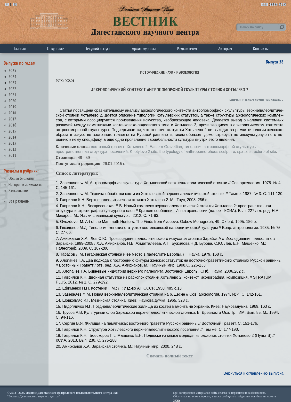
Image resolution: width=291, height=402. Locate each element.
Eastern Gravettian (166, 147)
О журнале (55, 48)
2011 (12, 155)
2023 (12, 82)
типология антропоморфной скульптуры (220, 147)
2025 (12, 70)
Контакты (260, 48)
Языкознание (18, 190)
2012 (12, 149)
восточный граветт (107, 147)
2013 (12, 143)
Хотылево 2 (137, 147)
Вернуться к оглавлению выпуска (253, 373)
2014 (12, 137)
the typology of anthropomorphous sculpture (197, 152)
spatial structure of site (256, 152)
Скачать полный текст (169, 355)
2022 (12, 88)
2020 (12, 100)
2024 (12, 76)
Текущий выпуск (98, 48)
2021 (12, 94)
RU (7, 4)
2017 (12, 119)
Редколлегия (187, 48)
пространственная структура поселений (92, 152)
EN (15, 4)
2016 (12, 125)
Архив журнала (144, 48)
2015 (12, 131)
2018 (12, 113)
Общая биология (21, 178)
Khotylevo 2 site (143, 152)
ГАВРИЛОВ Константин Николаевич (256, 99)
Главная (20, 48)
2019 (12, 107)
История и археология (25, 184)
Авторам (225, 48)
